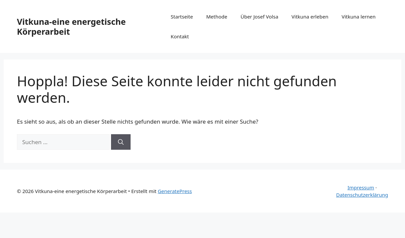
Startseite (182, 16)
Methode (216, 16)
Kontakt (180, 36)
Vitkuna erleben (310, 16)
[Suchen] (121, 142)
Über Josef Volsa (259, 16)
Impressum (360, 187)
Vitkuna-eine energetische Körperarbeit (71, 26)
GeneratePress (175, 191)
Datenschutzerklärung (362, 194)
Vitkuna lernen (359, 16)
